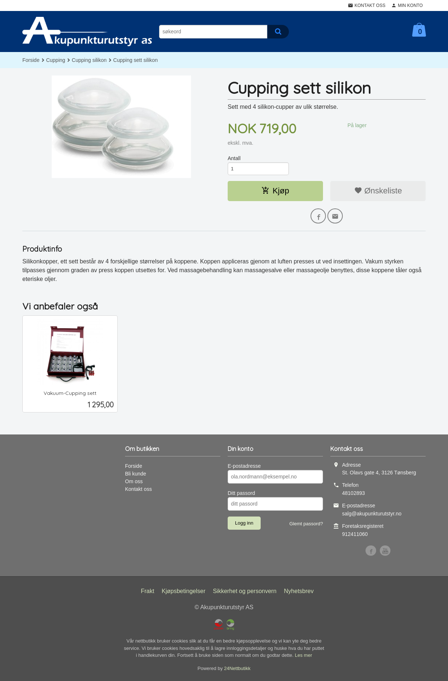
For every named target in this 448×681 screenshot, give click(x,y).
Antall (234, 158)
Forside (31, 60)
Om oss (134, 483)
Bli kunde (135, 475)
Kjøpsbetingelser (183, 593)
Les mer (303, 657)
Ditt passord (241, 494)
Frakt (147, 593)
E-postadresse (244, 467)
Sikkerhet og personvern (244, 593)
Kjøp (275, 191)
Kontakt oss (138, 490)
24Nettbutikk (237, 670)
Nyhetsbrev (299, 593)
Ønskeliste (378, 191)
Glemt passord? (306, 525)
